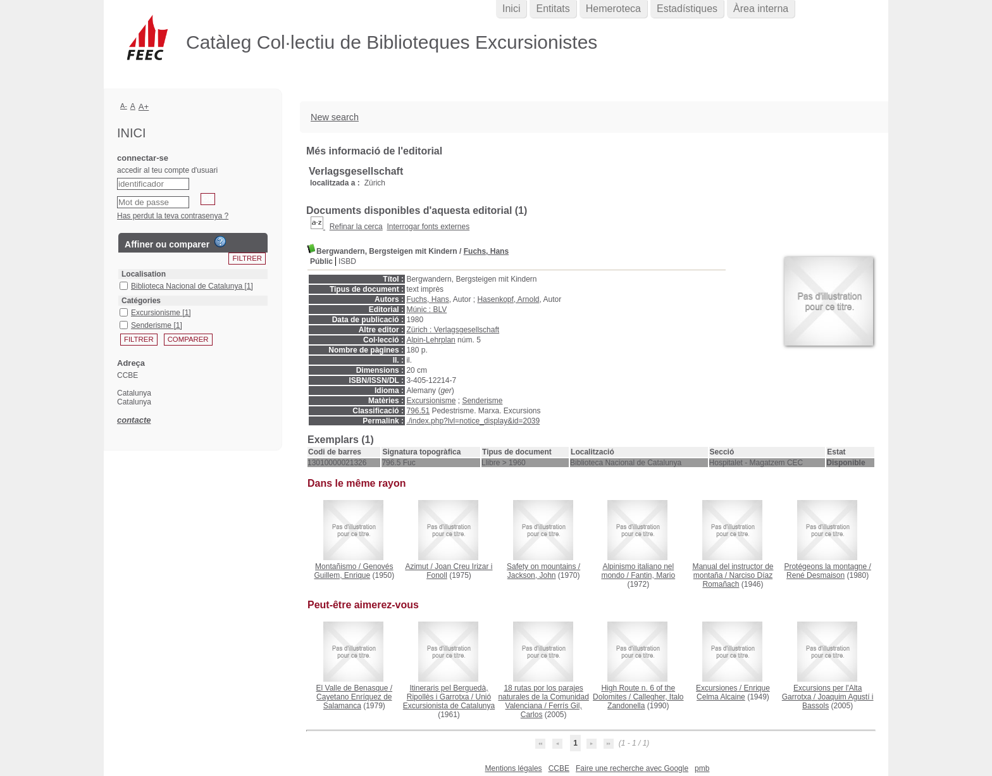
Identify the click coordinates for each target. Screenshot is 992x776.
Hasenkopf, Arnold (508, 299)
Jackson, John (531, 575)
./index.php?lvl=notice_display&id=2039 (473, 420)
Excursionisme (431, 400)
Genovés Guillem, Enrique (353, 571)
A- (123, 106)
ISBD (347, 261)
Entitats (552, 8)
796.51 (418, 410)
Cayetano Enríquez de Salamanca (354, 701)
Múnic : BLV (426, 309)
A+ (144, 106)
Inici (511, 8)
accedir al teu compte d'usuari (167, 170)
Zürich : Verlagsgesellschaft (452, 329)
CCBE (559, 768)
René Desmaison (815, 575)
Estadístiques (687, 8)
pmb (702, 768)
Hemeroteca (613, 8)
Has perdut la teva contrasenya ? (172, 215)
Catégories (141, 300)
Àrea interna (760, 8)
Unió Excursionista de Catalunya (449, 701)
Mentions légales (513, 768)
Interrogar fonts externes (428, 226)
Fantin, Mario (653, 575)
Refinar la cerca (356, 226)
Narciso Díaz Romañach (737, 580)
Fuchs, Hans (486, 251)
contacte (134, 420)
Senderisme (482, 400)
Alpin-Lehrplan (430, 339)
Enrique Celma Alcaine (733, 692)
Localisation (143, 274)
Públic (321, 261)
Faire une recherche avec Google (632, 768)
